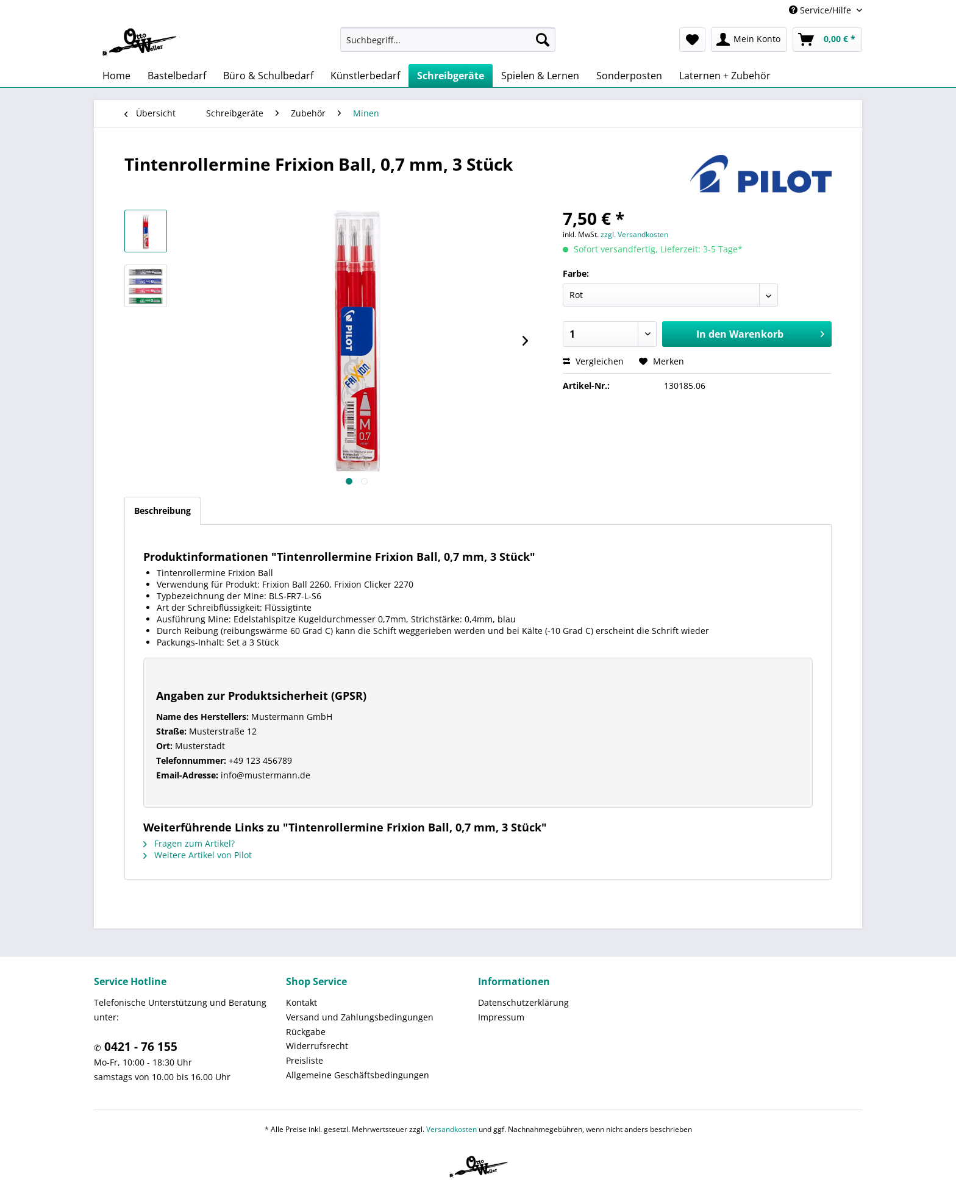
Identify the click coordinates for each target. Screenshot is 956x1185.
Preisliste (304, 1060)
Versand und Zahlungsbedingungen (359, 1017)
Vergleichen (593, 361)
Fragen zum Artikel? (189, 843)
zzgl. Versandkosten (634, 234)
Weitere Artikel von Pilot (197, 855)
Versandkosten (451, 1129)
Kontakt (301, 1002)
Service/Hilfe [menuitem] (821, 10)
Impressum (501, 1017)
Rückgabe (306, 1031)
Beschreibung (162, 510)
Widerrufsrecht (317, 1046)
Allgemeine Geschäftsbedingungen (357, 1075)
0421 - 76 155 (139, 1047)
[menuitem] (447, 39)
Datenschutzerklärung (523, 1002)
